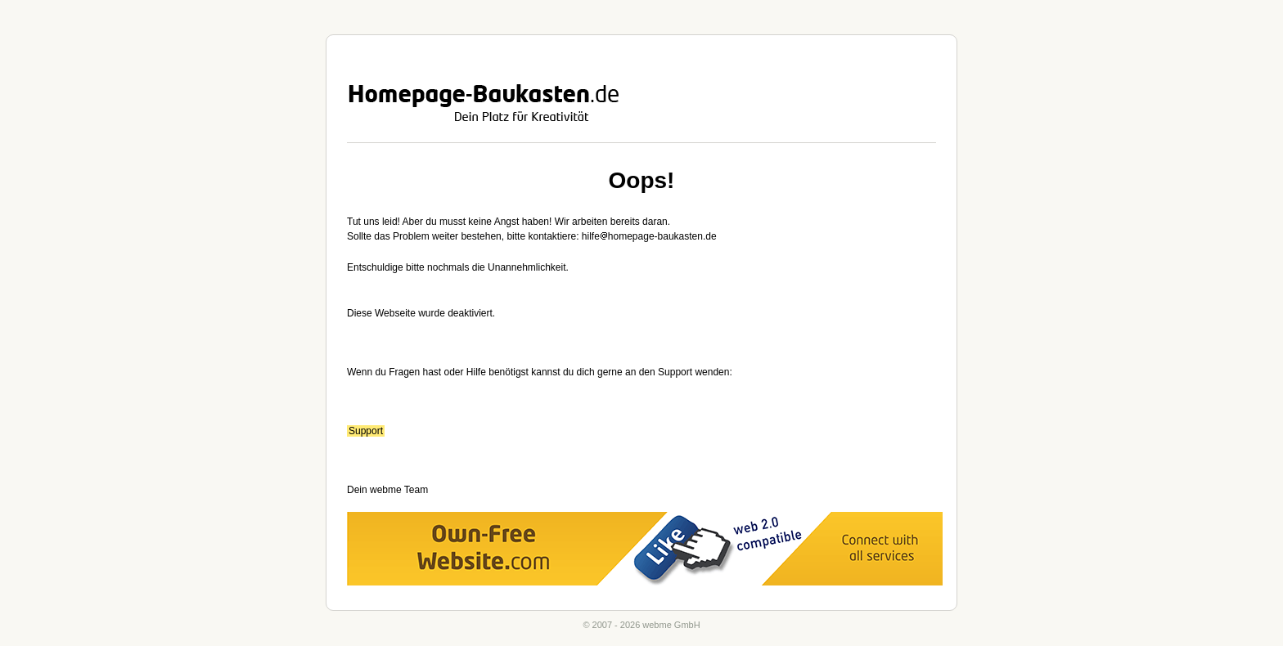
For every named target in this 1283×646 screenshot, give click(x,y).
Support (366, 431)
